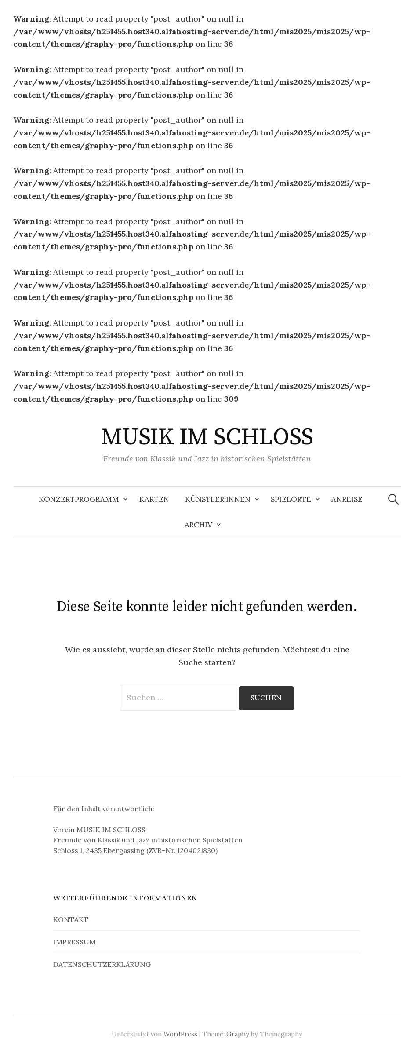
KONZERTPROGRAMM (79, 499)
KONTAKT (70, 919)
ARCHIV (198, 525)
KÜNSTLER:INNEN (218, 499)
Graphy (237, 1034)
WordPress (180, 1034)
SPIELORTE (291, 499)
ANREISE (347, 499)
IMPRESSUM (74, 941)
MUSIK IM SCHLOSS (207, 437)
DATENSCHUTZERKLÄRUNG (102, 964)
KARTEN (154, 499)
